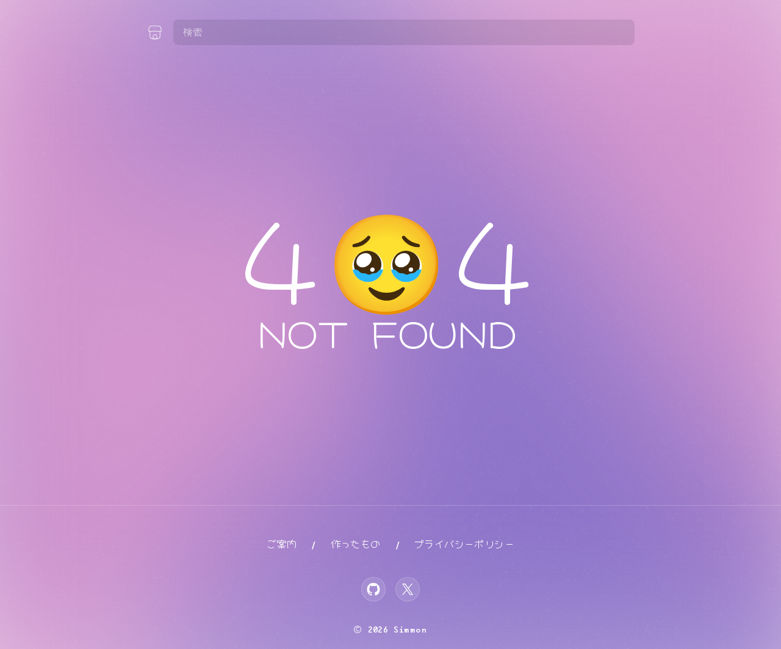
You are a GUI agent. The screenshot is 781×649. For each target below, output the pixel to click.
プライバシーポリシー (464, 544)
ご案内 (282, 544)
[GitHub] (373, 589)
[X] (407, 589)
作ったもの (356, 544)
